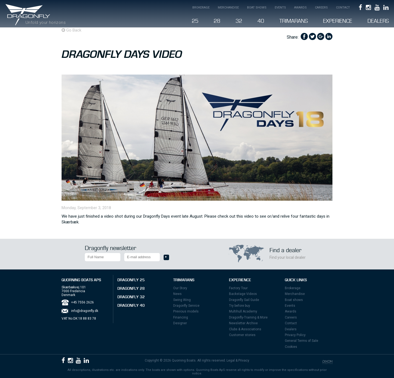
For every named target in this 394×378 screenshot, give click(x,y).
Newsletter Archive (243, 323)
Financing (180, 317)
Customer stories (242, 335)
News (177, 294)
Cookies (291, 347)
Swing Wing (182, 300)
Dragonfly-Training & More (248, 317)
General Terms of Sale (301, 341)
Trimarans (293, 21)
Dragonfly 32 (131, 297)
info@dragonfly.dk (84, 311)
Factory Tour (238, 288)
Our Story (180, 288)
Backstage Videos (243, 294)
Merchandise (228, 7)
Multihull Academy (243, 311)
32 (239, 21)
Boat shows (256, 7)
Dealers (378, 21)
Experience (337, 21)
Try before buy (239, 306)
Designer (180, 323)
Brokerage (201, 7)
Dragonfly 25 (131, 280)
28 (217, 21)
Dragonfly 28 (131, 288)
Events (280, 7)
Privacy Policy (295, 335)
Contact (343, 7)
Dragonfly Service (186, 306)
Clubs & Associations (245, 329)
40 (260, 21)
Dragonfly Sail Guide (244, 300)
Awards (300, 7)
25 (195, 21)
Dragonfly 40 (131, 305)
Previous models (186, 311)
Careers (321, 7)
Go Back (71, 30)
